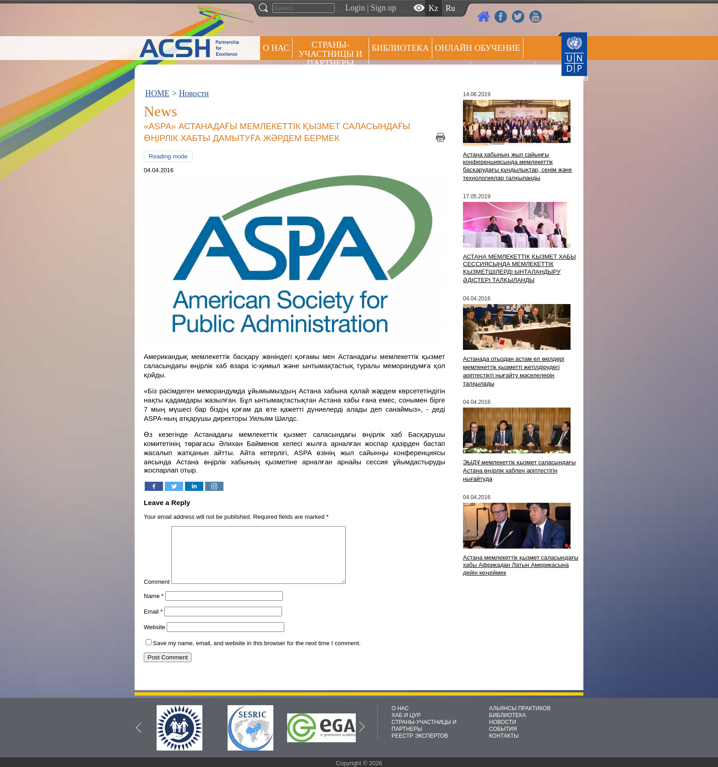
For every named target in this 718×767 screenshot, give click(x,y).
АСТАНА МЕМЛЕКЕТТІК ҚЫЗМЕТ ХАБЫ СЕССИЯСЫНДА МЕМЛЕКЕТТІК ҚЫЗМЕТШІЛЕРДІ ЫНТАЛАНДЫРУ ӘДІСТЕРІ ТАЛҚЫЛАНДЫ (519, 268)
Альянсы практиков (420, 71)
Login (355, 7)
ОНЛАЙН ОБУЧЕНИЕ (478, 48)
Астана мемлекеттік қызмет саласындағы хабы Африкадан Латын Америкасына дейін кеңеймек (520, 565)
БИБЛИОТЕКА (507, 715)
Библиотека (400, 48)
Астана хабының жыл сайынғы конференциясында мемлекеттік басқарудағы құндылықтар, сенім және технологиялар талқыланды (517, 166)
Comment (156, 592)
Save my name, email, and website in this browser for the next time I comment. (257, 654)
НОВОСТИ (502, 722)
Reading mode (168, 156)
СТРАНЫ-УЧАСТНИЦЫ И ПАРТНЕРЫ (330, 54)
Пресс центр (502, 71)
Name (153, 607)
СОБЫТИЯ (503, 729)
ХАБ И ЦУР (406, 715)
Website (154, 638)
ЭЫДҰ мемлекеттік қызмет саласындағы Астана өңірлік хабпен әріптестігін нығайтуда (519, 470)
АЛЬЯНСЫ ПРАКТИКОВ (519, 708)
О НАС (276, 48)
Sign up (384, 7)
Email (153, 622)
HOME (157, 93)
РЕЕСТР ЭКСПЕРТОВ (554, 73)
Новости (194, 93)
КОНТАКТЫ (504, 736)
